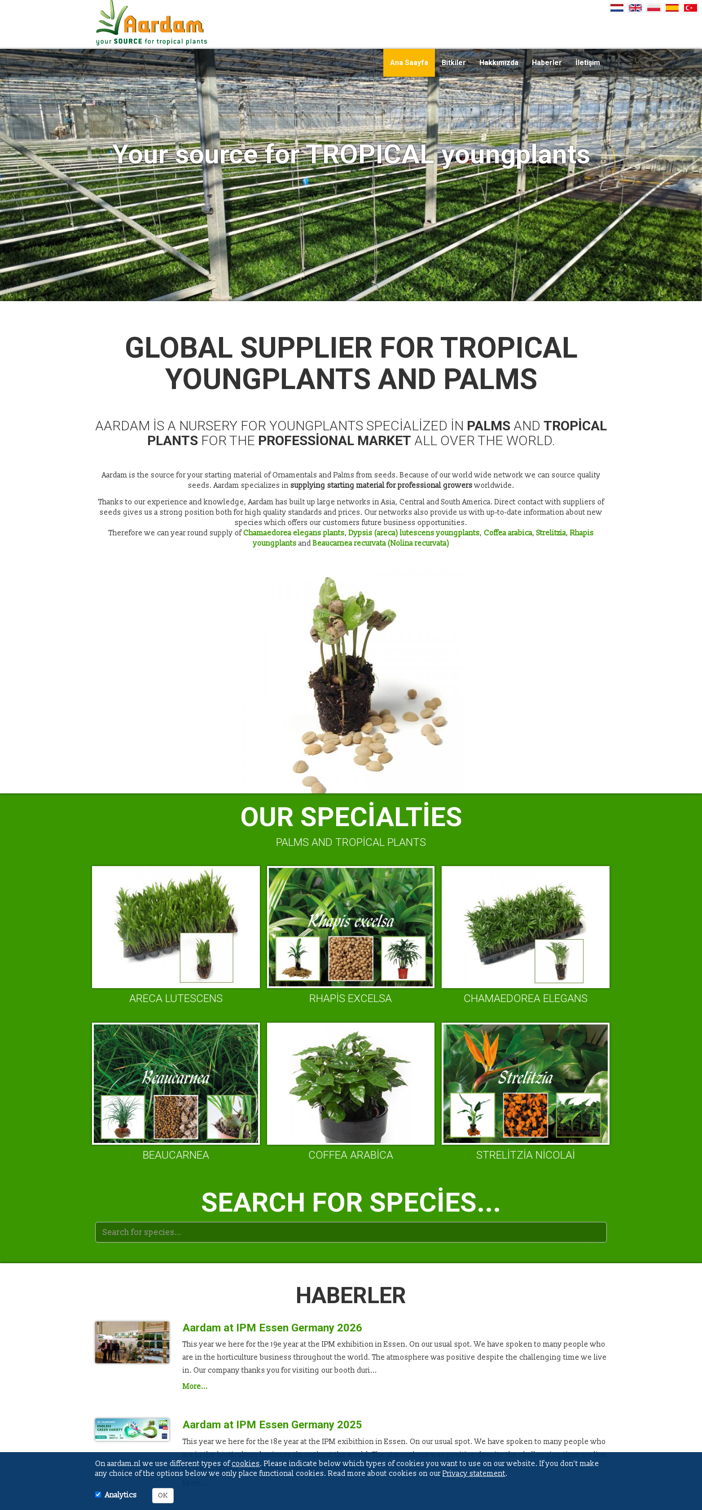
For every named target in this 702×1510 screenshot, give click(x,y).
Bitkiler (454, 62)
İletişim (587, 62)
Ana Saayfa (409, 62)
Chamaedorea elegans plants (294, 533)
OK (163, 1495)
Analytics (121, 1495)
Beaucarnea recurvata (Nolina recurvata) (381, 543)
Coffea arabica (508, 533)
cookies (246, 1463)
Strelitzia (551, 533)
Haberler (547, 62)
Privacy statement (474, 1473)
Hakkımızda (498, 62)
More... (195, 1386)
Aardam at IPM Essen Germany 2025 (272, 1424)
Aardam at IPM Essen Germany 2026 (272, 1328)
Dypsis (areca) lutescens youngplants (414, 533)
